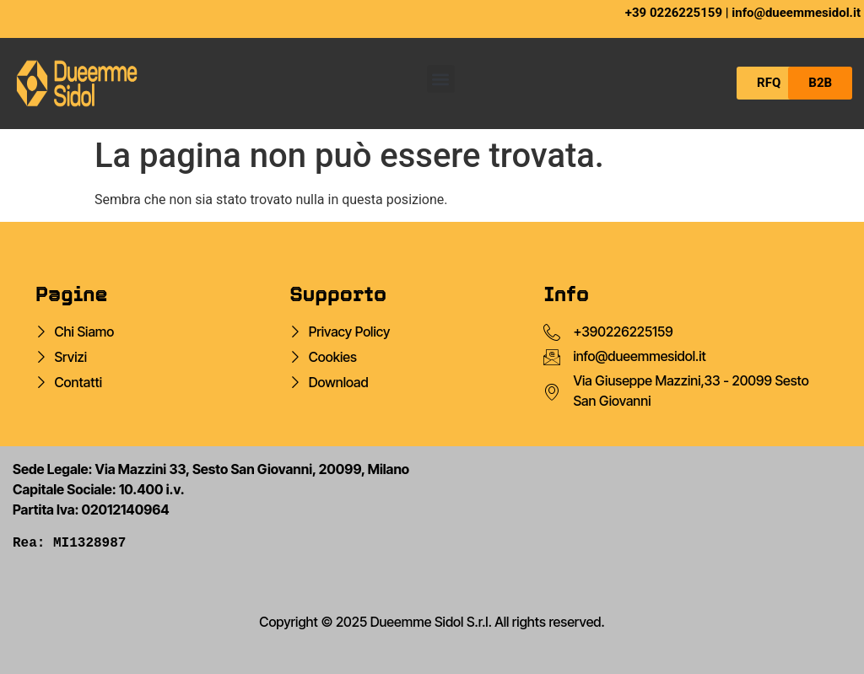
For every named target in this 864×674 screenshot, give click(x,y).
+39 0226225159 (673, 12)
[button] (441, 79)
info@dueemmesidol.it (796, 12)
